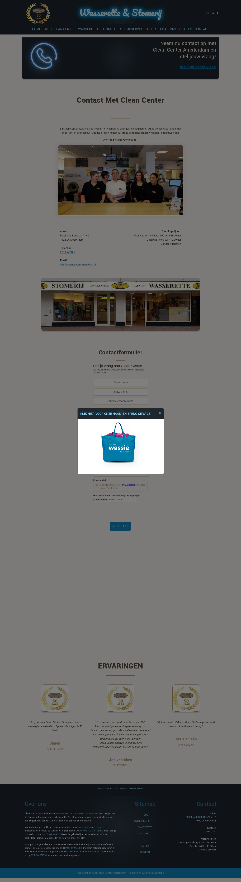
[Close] (160, 412)
